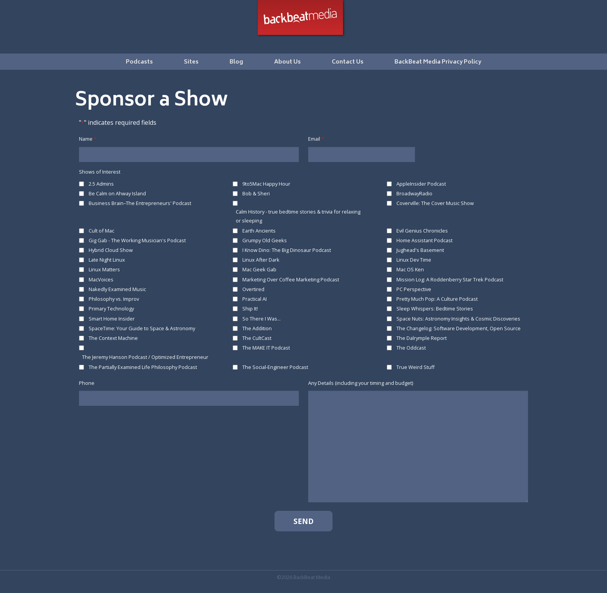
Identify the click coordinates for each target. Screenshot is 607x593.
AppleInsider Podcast (421, 183)
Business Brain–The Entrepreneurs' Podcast (140, 203)
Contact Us (348, 62)
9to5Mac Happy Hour (266, 183)
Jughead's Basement (420, 250)
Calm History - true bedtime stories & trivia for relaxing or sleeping (298, 216)
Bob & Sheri (256, 193)
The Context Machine (113, 337)
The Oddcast (411, 347)
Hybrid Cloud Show (111, 250)
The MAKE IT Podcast (266, 347)
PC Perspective (413, 289)
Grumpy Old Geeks (264, 240)
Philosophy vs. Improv (114, 298)
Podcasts (139, 62)
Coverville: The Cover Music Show (435, 203)
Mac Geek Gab (259, 269)
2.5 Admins (101, 183)
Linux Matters (104, 269)
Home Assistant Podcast (424, 240)
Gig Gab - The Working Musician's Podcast (137, 240)
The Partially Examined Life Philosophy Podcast (143, 367)
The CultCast (256, 337)
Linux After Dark (260, 259)
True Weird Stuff (415, 367)
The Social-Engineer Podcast (275, 367)
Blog (236, 62)
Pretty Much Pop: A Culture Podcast (437, 298)
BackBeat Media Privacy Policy (437, 62)
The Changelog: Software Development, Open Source (458, 328)
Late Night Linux (107, 259)
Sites (191, 62)
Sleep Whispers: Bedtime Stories (434, 308)
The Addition (257, 328)
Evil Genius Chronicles (422, 230)
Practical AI (254, 298)
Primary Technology (111, 308)
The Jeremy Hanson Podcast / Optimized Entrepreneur (145, 356)
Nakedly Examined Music (117, 289)
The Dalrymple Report (421, 337)
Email (316, 138)
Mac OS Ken (410, 269)
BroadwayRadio (414, 193)
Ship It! (250, 308)
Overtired (253, 289)
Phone (86, 382)
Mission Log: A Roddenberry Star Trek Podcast (449, 279)
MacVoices (101, 279)
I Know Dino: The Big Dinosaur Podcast (286, 250)
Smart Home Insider (112, 318)
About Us (287, 62)
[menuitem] (139, 61)
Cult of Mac (101, 230)
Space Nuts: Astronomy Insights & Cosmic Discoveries (458, 318)
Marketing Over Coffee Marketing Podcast (290, 279)
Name (87, 138)
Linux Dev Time (413, 259)
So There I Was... (261, 318)
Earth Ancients (259, 230)
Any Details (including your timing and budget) (360, 382)
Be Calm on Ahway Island (117, 193)
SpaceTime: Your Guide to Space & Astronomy (142, 328)
